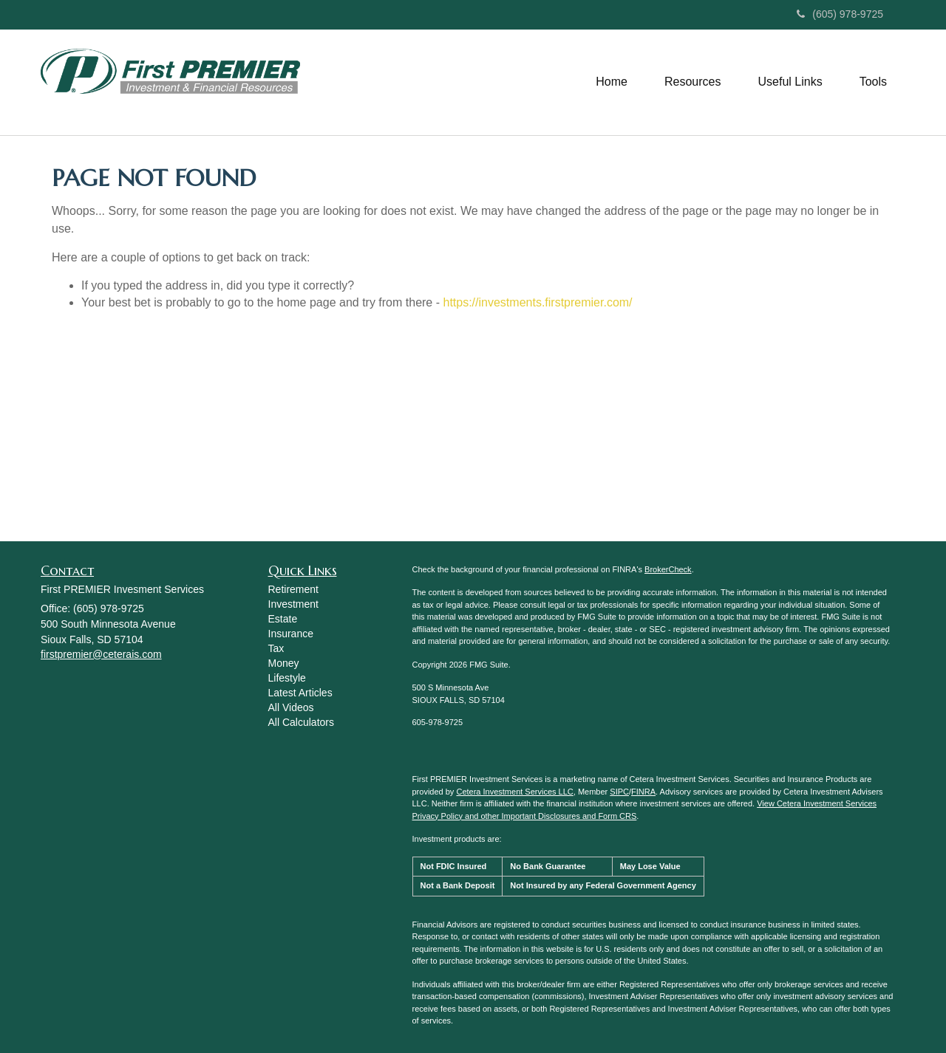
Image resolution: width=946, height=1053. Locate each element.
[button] (611, 82)
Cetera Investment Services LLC (514, 791)
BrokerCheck (668, 569)
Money (283, 663)
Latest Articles (300, 693)
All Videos (291, 707)
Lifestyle (287, 678)
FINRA (643, 791)
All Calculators (301, 722)
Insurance (290, 633)
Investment (293, 604)
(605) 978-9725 (840, 14)
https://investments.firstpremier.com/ (537, 302)
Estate (283, 619)
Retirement (293, 589)
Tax (276, 648)
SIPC (619, 791)
